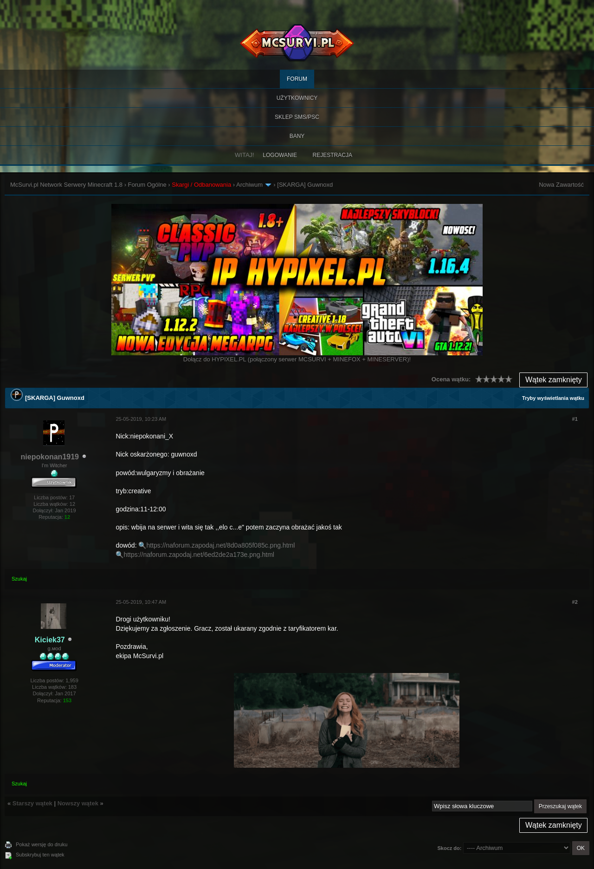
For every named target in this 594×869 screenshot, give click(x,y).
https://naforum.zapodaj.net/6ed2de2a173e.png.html (198, 554)
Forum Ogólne (147, 184)
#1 (575, 419)
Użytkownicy (297, 98)
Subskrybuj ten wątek (40, 854)
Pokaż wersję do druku (41, 844)
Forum (297, 79)
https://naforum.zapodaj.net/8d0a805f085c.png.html (220, 545)
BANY (297, 136)
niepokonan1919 (50, 457)
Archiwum (249, 184)
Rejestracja (332, 155)
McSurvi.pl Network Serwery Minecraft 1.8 (66, 184)
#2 (575, 602)
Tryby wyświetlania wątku (553, 398)
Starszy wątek (32, 803)
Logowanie (280, 155)
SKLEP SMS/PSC (297, 117)
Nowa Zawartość (561, 184)
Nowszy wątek (78, 803)
